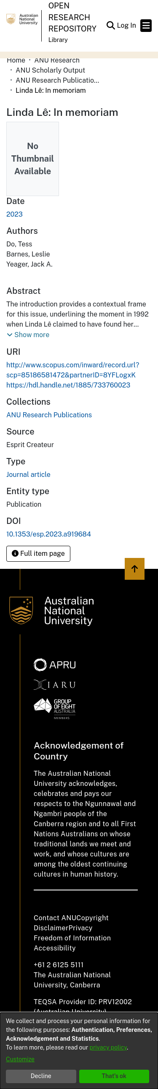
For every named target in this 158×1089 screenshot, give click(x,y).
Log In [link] (127, 25)
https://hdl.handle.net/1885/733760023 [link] (68, 385)
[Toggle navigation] (146, 25)
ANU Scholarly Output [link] (50, 70)
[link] (49, 415)
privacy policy (108, 1047)
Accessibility (55, 948)
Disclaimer (51, 928)
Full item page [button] (38, 554)
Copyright (92, 918)
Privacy (81, 928)
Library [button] (58, 40)
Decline (41, 1076)
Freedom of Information (72, 938)
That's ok (114, 1076)
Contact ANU (55, 918)
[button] (110, 26)
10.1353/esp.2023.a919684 (48, 534)
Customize (20, 1059)
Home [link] (16, 60)
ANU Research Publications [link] (58, 80)
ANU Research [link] (57, 60)
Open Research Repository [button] (72, 17)
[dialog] (79, 1051)
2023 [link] (14, 214)
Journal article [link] (28, 475)
